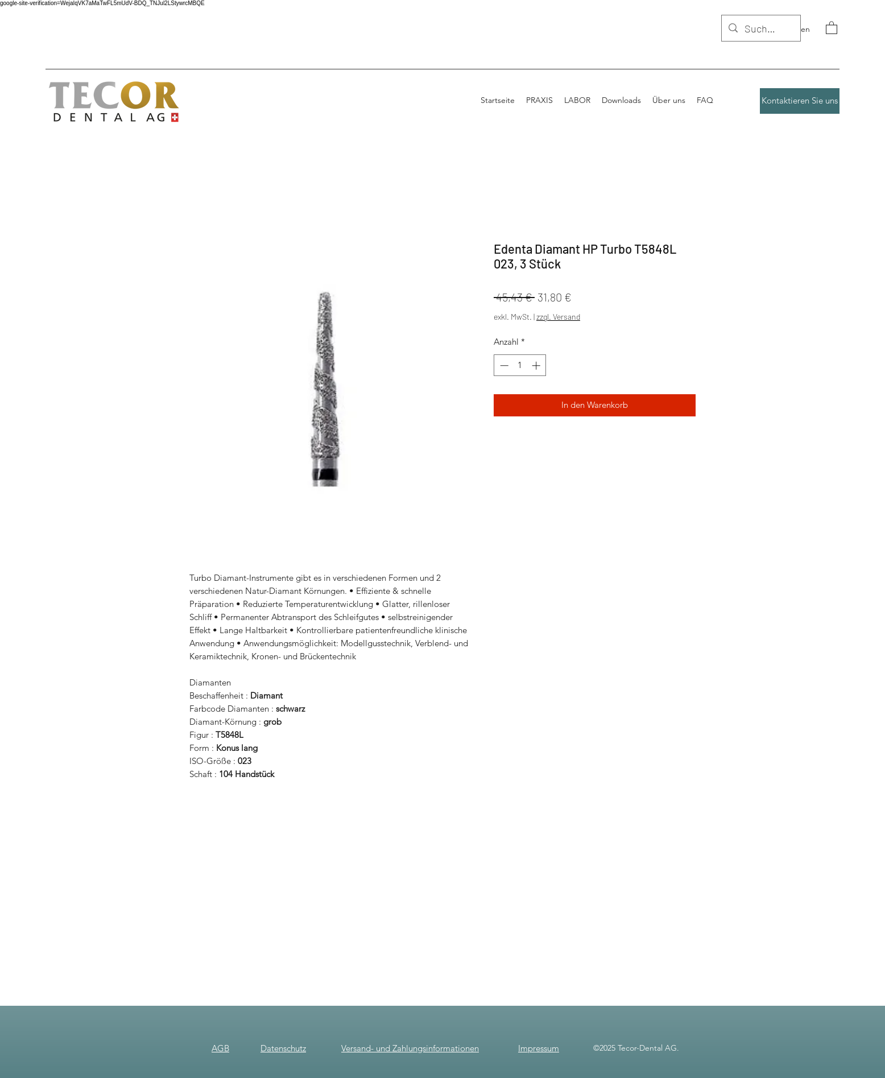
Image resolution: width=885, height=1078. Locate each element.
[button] (831, 27)
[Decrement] (503, 365)
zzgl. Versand (558, 316)
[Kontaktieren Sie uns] (799, 101)
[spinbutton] (520, 365)
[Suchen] (760, 29)
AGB (220, 1048)
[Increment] (537, 365)
